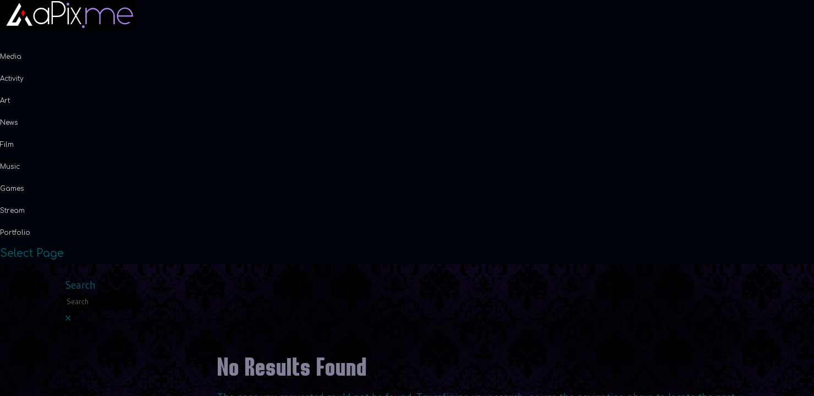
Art (5, 101)
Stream (12, 211)
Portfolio (15, 233)
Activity (12, 78)
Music (10, 166)
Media (10, 57)
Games (12, 189)
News (9, 123)
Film (7, 144)
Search (80, 285)
